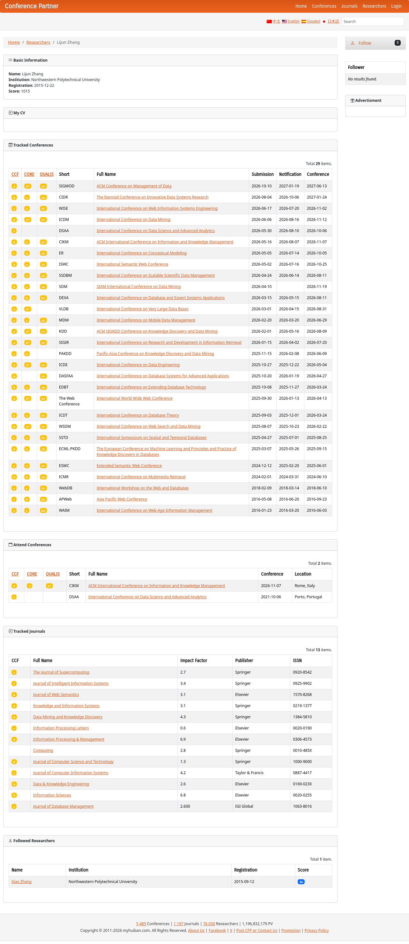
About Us (196, 930)
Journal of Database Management (63, 806)
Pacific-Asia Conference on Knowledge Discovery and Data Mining (155, 353)
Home (301, 6)
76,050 (209, 923)
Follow (375, 43)
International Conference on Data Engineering (138, 364)
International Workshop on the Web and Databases (143, 488)
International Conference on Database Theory (138, 415)
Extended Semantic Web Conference (129, 465)
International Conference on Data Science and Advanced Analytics (156, 230)
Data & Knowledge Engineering (61, 784)
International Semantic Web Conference (132, 264)
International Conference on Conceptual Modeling (142, 253)
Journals (349, 6)
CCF (15, 174)
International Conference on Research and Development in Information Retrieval (169, 342)
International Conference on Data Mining (133, 219)
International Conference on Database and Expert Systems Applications (161, 297)
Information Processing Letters (61, 728)
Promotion (291, 930)
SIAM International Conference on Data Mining (139, 286)
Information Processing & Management (68, 739)
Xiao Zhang (21, 881)
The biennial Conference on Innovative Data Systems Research (152, 197)
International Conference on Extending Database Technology (151, 387)
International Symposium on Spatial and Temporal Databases (152, 437)
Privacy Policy (317, 930)
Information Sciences (52, 795)
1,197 (178, 923)
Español (313, 21)
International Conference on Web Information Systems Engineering (157, 208)
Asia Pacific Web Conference (122, 499)
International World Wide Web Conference (135, 398)
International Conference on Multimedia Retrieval (141, 477)
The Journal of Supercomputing (61, 672)
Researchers (374, 6)
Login (396, 6)
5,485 (141, 923)
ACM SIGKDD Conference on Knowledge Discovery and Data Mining (157, 331)
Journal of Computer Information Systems (70, 772)
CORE (29, 174)
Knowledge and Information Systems (66, 705)
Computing (43, 750)
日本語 (333, 21)
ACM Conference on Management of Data (134, 186)
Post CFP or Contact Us (256, 930)
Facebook (217, 930)
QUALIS (47, 174)
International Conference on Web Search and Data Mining (148, 426)
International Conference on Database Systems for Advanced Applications (163, 376)
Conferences (324, 6)
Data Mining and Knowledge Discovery (67, 717)
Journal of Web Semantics (56, 694)
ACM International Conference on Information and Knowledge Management (165, 242)
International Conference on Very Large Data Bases (143, 309)
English (294, 21)
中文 (276, 21)
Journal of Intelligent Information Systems (70, 683)
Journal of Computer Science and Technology (73, 761)
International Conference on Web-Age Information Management (154, 510)
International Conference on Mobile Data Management (146, 320)
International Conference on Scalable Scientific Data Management (156, 275)
